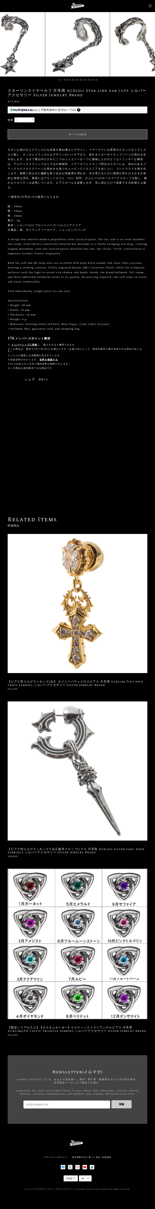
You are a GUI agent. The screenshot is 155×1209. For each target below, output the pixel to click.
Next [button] (149, 44)
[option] (77, 44)
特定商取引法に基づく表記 (86, 1157)
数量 (10, 120)
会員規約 (107, 1157)
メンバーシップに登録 (24, 344)
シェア (29, 379)
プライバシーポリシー (56, 1157)
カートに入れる (77, 134)
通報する (43, 379)
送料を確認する (49, 359)
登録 (121, 1104)
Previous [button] (6, 44)
